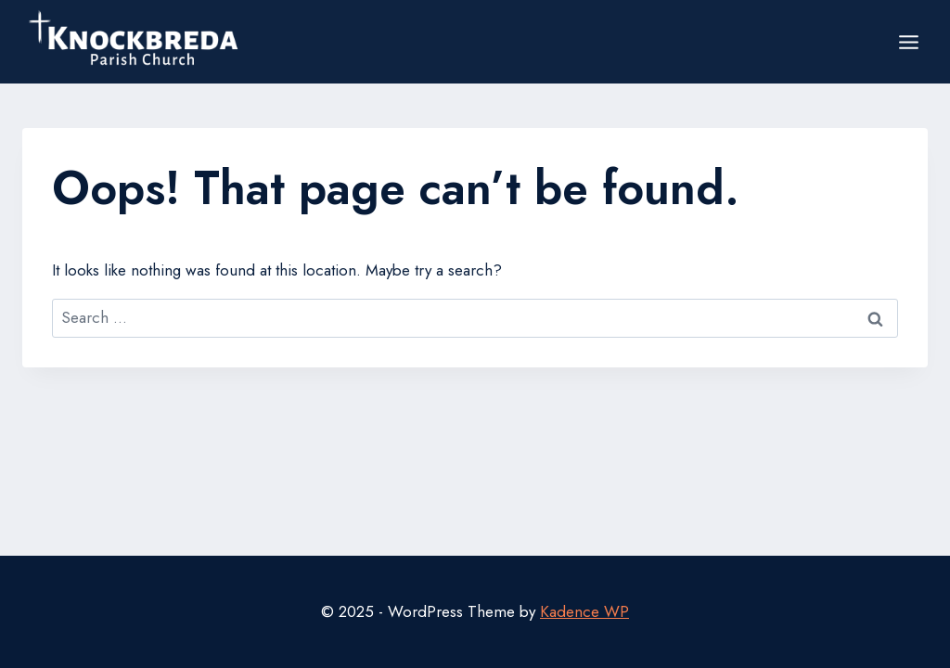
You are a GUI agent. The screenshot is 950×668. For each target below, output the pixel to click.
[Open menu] (908, 41)
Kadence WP (584, 611)
